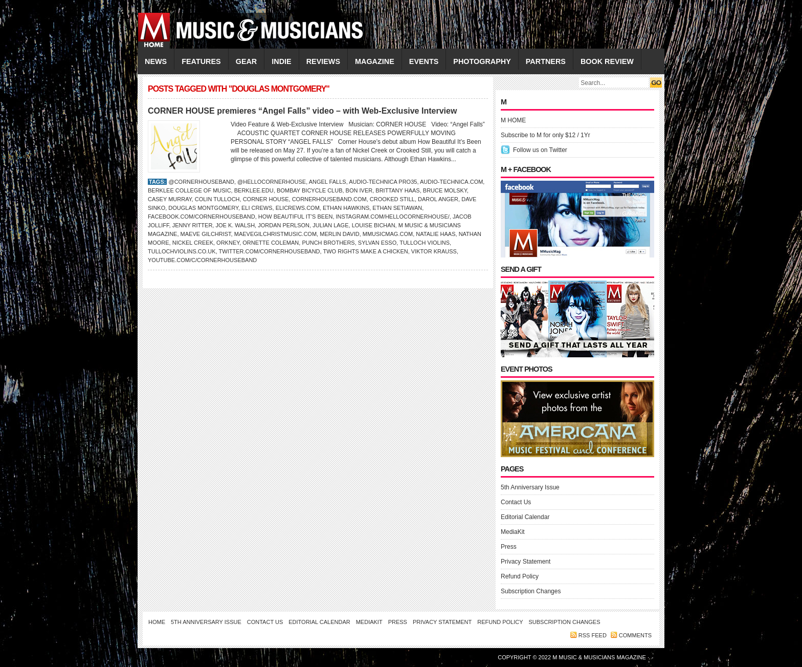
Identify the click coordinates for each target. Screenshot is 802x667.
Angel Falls (327, 182)
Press (509, 546)
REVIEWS (323, 61)
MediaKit (513, 531)
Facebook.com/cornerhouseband (201, 216)
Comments (635, 635)
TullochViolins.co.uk (182, 251)
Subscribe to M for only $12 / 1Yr (545, 135)
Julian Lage (330, 225)
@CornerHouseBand (201, 182)
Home (156, 622)
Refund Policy (520, 576)
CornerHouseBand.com (329, 199)
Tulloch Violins (424, 243)
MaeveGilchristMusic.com (275, 234)
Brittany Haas (397, 190)
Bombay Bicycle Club (310, 190)
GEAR (246, 61)
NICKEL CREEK (192, 243)
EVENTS (424, 61)
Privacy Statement (525, 561)
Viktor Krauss (434, 251)
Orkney (227, 243)
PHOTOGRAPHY (481, 61)
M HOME (513, 120)
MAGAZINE (374, 61)
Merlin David (339, 234)
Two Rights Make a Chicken (365, 251)
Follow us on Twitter (540, 150)
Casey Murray (170, 199)
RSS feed (592, 635)
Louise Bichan (373, 225)
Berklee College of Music (189, 190)
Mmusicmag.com (388, 234)
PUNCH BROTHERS (328, 243)
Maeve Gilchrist (206, 234)
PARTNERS (546, 61)
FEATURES (201, 61)
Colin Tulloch (217, 199)
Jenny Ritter (192, 225)
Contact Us (516, 502)
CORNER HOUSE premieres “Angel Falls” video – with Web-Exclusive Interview (302, 110)
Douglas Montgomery (203, 208)
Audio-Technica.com (451, 182)
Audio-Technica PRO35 (383, 182)
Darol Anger (438, 199)
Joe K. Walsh (235, 225)
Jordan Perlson (283, 225)
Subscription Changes (531, 591)
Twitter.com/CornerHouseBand (269, 251)
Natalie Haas (435, 234)
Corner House (266, 199)
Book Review (607, 61)
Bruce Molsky (445, 190)
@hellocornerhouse (271, 182)
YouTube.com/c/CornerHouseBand (202, 260)
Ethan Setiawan (397, 208)
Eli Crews (257, 208)
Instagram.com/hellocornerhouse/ (393, 216)
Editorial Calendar (525, 517)
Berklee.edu (254, 190)
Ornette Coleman (270, 243)
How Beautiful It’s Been (295, 216)
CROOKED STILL (392, 199)
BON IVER (359, 190)
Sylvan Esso (377, 243)
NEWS (156, 61)
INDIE (281, 61)
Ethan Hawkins (346, 208)
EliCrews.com (298, 208)
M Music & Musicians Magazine (600, 657)
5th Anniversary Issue (530, 487)
